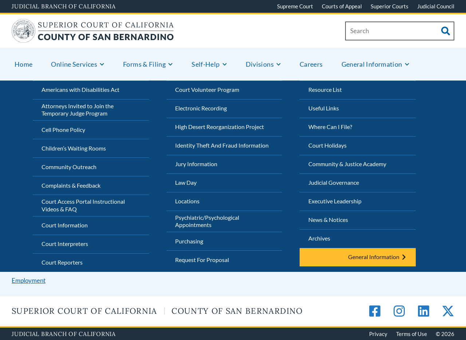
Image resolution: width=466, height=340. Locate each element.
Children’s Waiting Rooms (74, 148)
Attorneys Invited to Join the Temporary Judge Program (78, 109)
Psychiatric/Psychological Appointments (207, 221)
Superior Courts (389, 6)
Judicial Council (435, 6)
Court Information (65, 225)
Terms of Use (411, 334)
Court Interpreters (65, 243)
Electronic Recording (201, 108)
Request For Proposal (202, 259)
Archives (319, 238)
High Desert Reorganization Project (219, 126)
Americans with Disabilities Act (80, 89)
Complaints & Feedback (71, 185)
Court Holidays (327, 145)
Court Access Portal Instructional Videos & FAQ (83, 205)
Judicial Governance (333, 182)
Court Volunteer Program (207, 89)
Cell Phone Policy (63, 129)
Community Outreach (69, 166)
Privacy (378, 334)
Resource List (325, 89)
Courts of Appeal (342, 6)
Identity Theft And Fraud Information (222, 145)
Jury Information (196, 163)
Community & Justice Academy (347, 163)
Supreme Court (295, 6)
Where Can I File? (330, 126)
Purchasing (189, 241)
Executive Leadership (335, 201)
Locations (187, 201)
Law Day (186, 182)
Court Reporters (62, 262)
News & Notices (328, 219)
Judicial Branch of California (64, 6)
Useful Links (323, 108)
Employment (29, 280)
